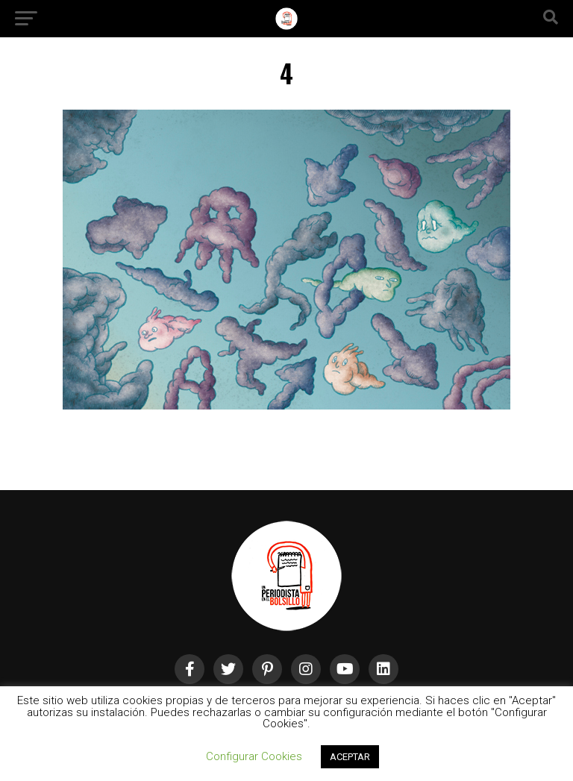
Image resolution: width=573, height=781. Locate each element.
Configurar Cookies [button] (254, 756)
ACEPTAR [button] (350, 756)
